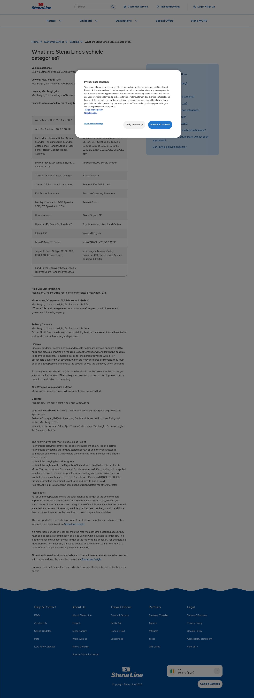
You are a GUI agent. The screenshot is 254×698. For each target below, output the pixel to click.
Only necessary (134, 124)
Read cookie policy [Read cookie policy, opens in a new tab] (94, 110)
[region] (128, 104)
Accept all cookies (160, 124)
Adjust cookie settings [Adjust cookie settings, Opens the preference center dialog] (93, 124)
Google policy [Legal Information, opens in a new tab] (90, 113)
